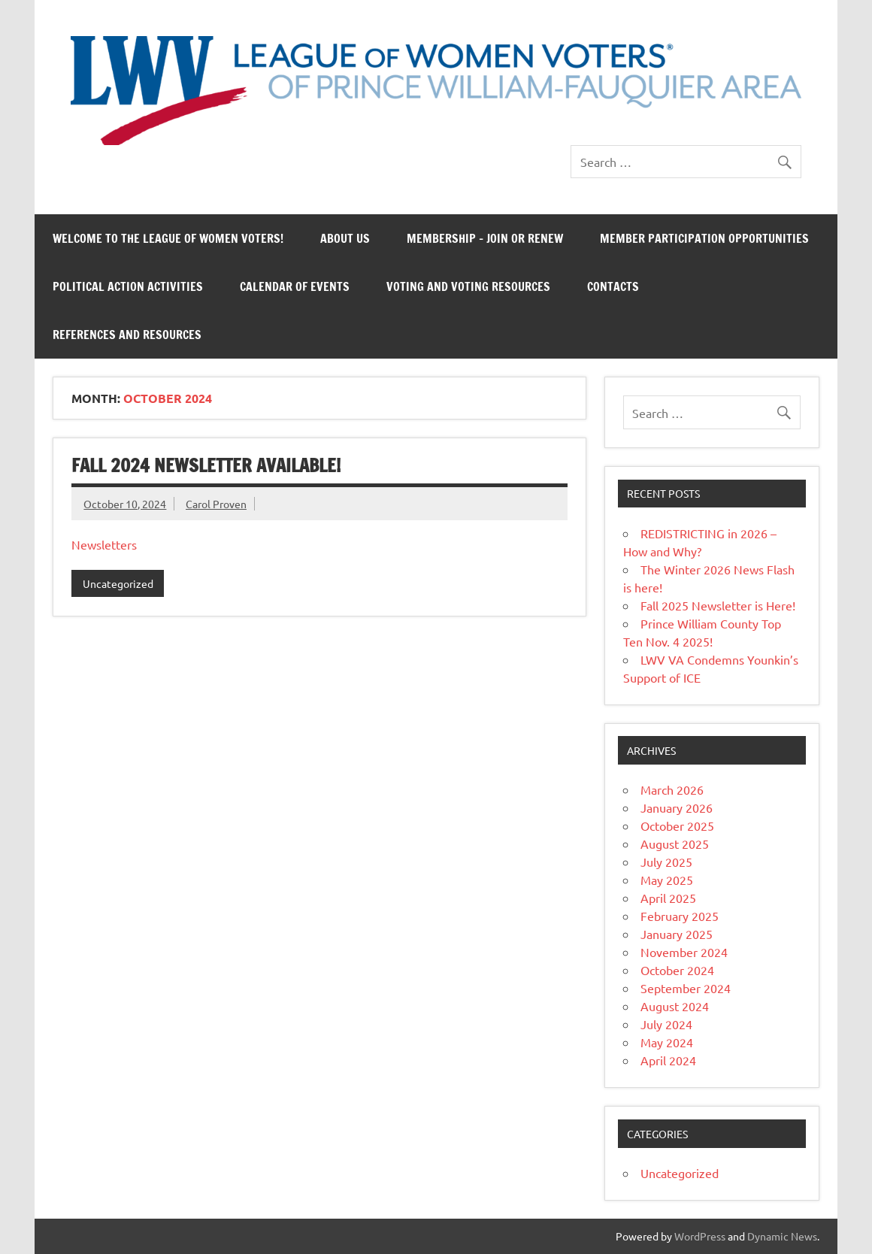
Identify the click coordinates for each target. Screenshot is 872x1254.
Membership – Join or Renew (485, 238)
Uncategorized (118, 583)
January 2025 (676, 933)
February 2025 (679, 915)
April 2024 (668, 1060)
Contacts (613, 286)
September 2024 (685, 987)
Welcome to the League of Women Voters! (168, 238)
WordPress (699, 1236)
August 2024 (674, 1005)
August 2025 (674, 843)
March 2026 (672, 789)
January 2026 (676, 807)
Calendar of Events (295, 286)
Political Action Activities (128, 286)
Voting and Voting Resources (468, 286)
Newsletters (104, 544)
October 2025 (677, 825)
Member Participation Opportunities (704, 238)
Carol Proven (216, 503)
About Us (345, 238)
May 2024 (666, 1042)
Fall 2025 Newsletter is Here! (717, 605)
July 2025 (666, 861)
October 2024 (677, 969)
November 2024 (684, 951)
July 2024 (666, 1023)
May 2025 (666, 879)
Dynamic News (782, 1236)
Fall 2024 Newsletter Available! (206, 465)
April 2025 (668, 897)
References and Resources (127, 334)
